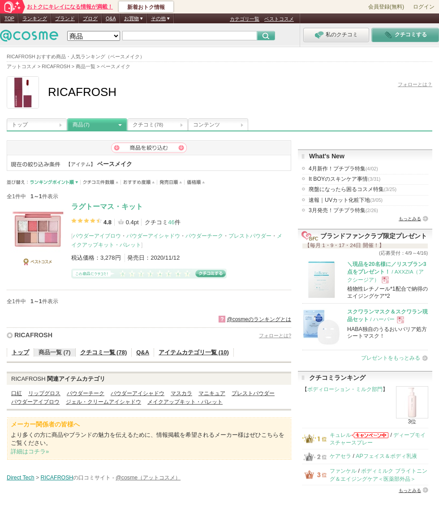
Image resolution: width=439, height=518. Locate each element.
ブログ (90, 18)
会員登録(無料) (386, 7)
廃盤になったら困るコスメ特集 (352, 189)
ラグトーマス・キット (107, 206)
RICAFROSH (33, 335)
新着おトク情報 (146, 7)
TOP (9, 18)
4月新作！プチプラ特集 (343, 168)
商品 (81, 125)
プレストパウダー (249, 236)
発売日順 (171, 182)
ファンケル (343, 471)
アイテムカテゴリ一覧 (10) (194, 352)
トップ (20, 125)
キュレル (340, 435)
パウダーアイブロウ (97, 236)
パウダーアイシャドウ (153, 236)
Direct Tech (20, 477)
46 (171, 222)
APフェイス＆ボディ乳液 (386, 456)
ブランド (65, 18)
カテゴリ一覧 (244, 19)
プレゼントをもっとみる (390, 358)
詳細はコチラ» (30, 451)
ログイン (424, 7)
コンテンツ (206, 125)
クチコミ (148, 125)
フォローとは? (275, 335)
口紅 (16, 393)
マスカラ (181, 393)
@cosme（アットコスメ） (148, 477)
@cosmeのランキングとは (259, 319)
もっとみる (410, 218)
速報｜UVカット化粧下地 (346, 200)
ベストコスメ (279, 19)
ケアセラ (340, 456)
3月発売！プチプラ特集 (343, 210)
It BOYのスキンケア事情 (344, 179)
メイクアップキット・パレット (185, 402)
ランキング (34, 18)
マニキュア (211, 393)
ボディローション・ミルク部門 (345, 389)
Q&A (111, 18)
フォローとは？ (415, 84)
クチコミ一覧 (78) (103, 352)
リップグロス (44, 393)
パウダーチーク (204, 236)
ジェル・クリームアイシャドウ (103, 402)
